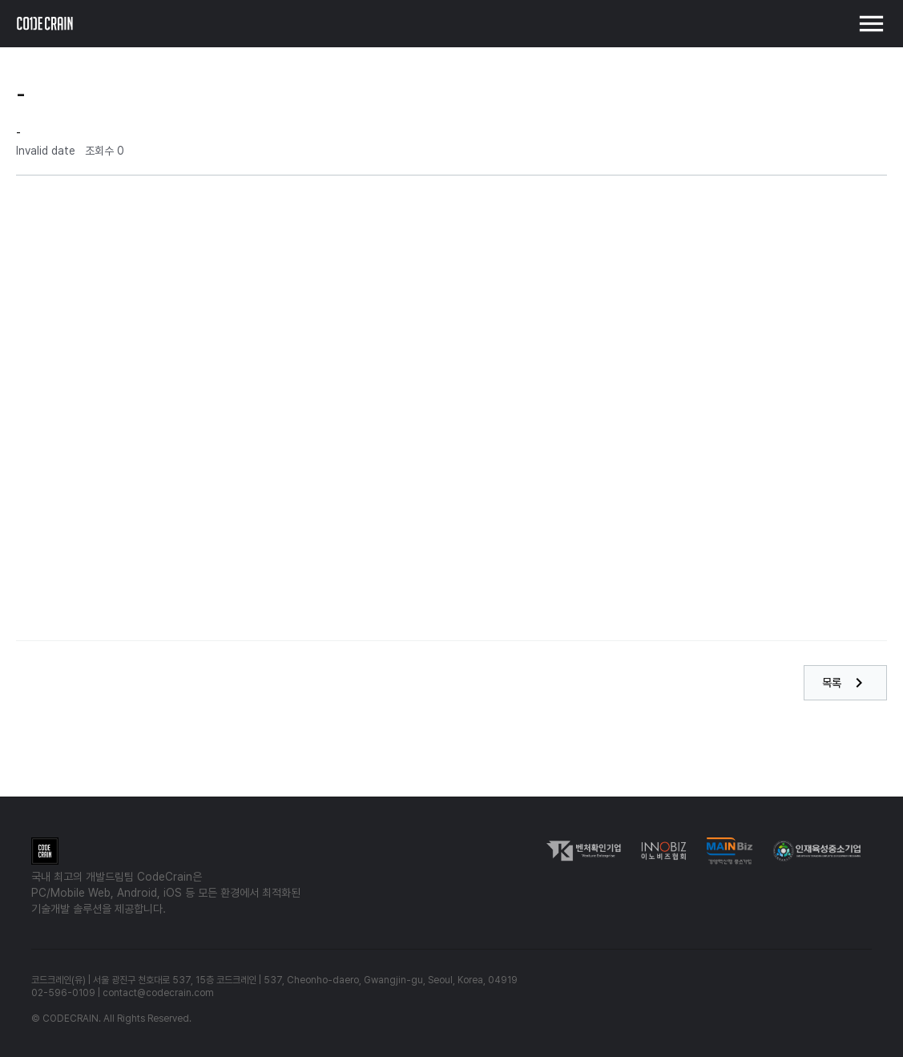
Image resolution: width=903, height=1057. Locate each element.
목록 (845, 682)
